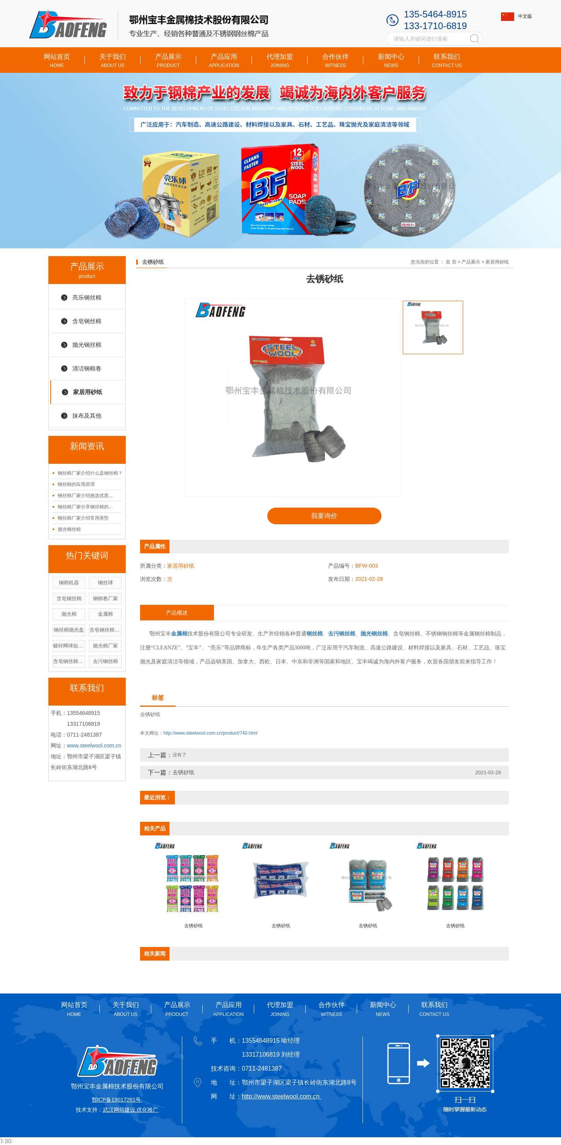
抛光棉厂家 (105, 646)
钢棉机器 (69, 582)
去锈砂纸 (150, 715)
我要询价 (324, 516)
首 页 (451, 262)
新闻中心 (391, 60)
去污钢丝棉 (105, 661)
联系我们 (447, 60)
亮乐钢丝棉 (86, 297)
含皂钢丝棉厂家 (69, 661)
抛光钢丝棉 (86, 344)
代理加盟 (280, 60)
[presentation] (211, 887)
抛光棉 (69, 614)
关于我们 (112, 60)
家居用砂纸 (87, 392)
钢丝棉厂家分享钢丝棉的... (85, 507)
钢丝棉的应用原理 (76, 484)
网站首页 (57, 60)
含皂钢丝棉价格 (105, 630)
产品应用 (224, 60)
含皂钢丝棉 (86, 321)
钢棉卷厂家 (105, 598)
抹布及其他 (86, 415)
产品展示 (168, 60)
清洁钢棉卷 (86, 368)
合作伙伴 (335, 60)
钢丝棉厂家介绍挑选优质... (85, 495)
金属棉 (105, 614)
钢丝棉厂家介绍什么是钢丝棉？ (90, 473)
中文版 (516, 16)
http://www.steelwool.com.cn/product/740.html (210, 734)
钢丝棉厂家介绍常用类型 (83, 518)
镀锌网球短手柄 (69, 646)
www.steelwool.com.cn (94, 745)
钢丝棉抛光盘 (69, 630)
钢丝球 (105, 582)
